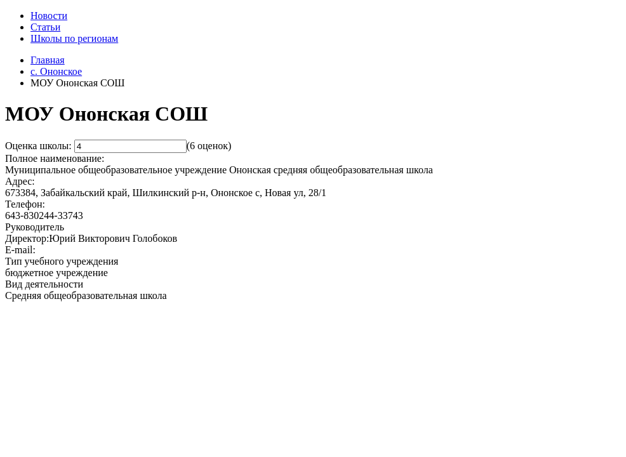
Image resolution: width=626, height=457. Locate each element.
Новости (48, 15)
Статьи (45, 27)
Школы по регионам (74, 38)
